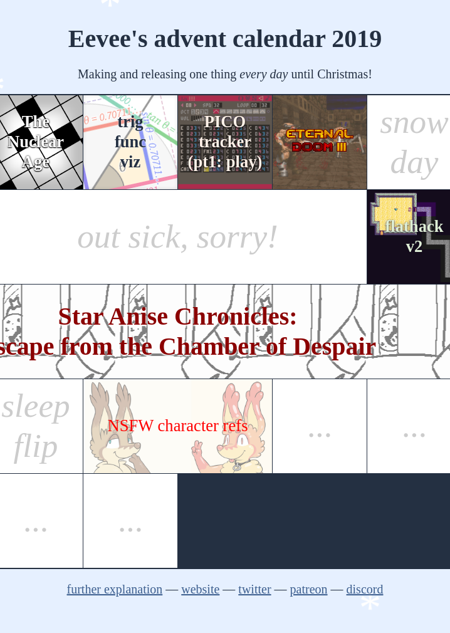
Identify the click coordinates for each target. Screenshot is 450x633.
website (200, 589)
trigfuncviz (130, 141)
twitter (254, 589)
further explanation (115, 589)
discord (365, 589)
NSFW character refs (178, 425)
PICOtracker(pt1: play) (225, 141)
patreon (309, 589)
